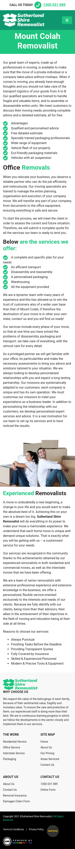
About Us (46, 747)
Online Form (48, 789)
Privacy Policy (36, 829)
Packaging (9, 759)
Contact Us (47, 764)
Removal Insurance (15, 795)
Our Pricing (47, 753)
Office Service (11, 747)
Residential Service (15, 741)
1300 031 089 (49, 784)
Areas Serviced (50, 759)
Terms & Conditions (13, 829)
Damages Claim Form (16, 801)
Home (44, 741)
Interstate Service (14, 753)
